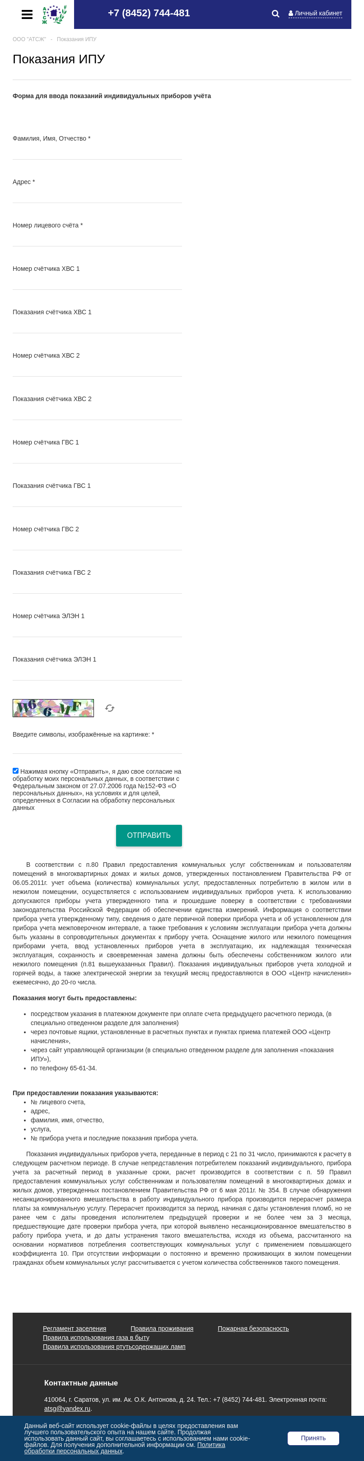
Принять (313, 1438)
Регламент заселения (74, 1328)
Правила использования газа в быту (96, 1337)
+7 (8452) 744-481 (149, 13)
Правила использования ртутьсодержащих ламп (114, 1346)
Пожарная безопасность (253, 1328)
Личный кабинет (318, 13)
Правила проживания (162, 1328)
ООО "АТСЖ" (29, 39)
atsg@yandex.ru (67, 1408)
